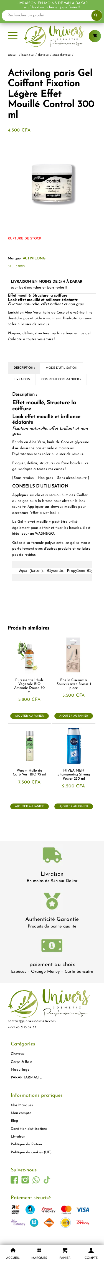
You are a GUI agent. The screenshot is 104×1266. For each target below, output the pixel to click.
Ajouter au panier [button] (29, 715)
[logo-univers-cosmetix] (52, 36)
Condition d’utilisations (29, 1129)
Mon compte (21, 1113)
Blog (14, 1121)
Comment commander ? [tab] (61, 379)
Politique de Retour (26, 1144)
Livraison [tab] (22, 379)
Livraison (52, 874)
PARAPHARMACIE (26, 1077)
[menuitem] (12, 36)
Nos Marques (22, 1105)
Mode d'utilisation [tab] (61, 368)
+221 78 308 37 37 (22, 1027)
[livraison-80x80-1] (52, 856)
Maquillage (20, 1070)
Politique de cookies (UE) (31, 1152)
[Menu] (12, 36)
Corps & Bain (21, 1062)
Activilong (34, 258)
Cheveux (17, 1054)
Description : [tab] (24, 368)
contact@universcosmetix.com (32, 1021)
